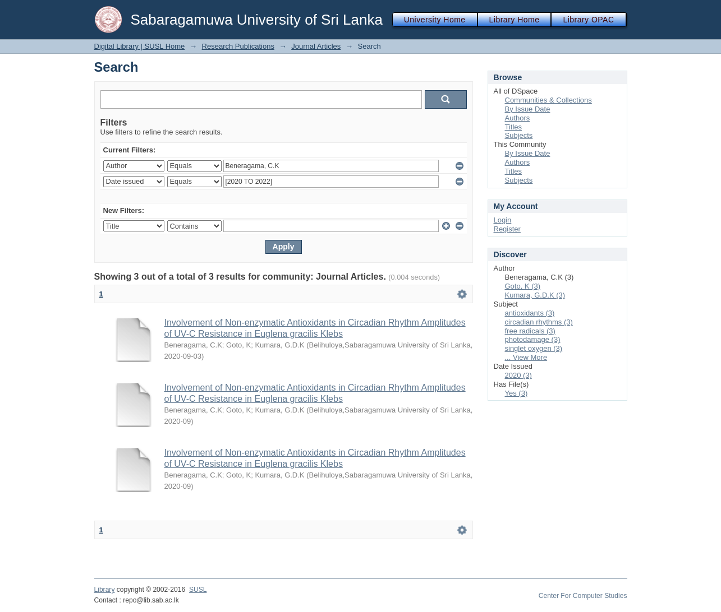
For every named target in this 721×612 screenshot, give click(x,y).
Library (104, 590)
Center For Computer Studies (583, 596)
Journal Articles (316, 46)
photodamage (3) (533, 339)
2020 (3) (518, 375)
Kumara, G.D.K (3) (535, 295)
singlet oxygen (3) (534, 348)
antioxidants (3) (530, 313)
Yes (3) (516, 393)
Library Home (514, 19)
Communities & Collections (548, 100)
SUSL (198, 590)
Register (507, 229)
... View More (526, 357)
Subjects (519, 135)
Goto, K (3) (523, 286)
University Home (435, 19)
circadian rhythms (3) (539, 322)
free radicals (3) (530, 331)
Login (503, 220)
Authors (517, 118)
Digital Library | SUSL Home (139, 46)
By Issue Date (527, 109)
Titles (513, 127)
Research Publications (238, 46)
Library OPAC (588, 19)
